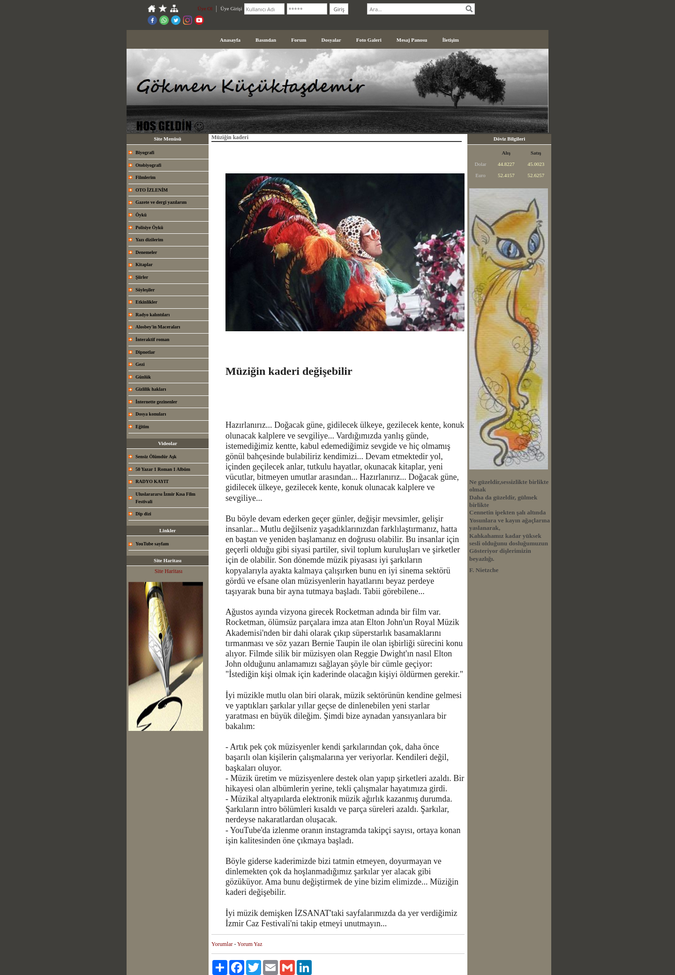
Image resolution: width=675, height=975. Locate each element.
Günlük (143, 377)
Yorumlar (221, 944)
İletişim (450, 40)
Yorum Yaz (249, 944)
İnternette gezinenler (156, 401)
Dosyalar (331, 40)
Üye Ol (204, 8)
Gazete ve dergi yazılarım (161, 202)
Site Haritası (169, 571)
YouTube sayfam (152, 543)
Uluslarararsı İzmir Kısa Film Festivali (165, 497)
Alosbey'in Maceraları (157, 326)
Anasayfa (230, 40)
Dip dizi (143, 513)
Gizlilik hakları (150, 389)
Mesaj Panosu (412, 40)
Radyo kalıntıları (152, 314)
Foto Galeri (369, 40)
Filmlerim (145, 177)
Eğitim (142, 426)
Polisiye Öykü (149, 227)
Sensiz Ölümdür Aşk (156, 456)
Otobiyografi (148, 165)
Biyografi (144, 152)
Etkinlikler (146, 302)
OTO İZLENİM (151, 190)
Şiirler (141, 277)
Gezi (139, 364)
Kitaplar (144, 264)
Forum (298, 40)
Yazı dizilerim (149, 239)
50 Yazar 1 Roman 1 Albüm (162, 469)
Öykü (141, 214)
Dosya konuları (150, 414)
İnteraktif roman (152, 339)
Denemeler (146, 252)
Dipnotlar (145, 352)
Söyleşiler (145, 289)
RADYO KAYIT (152, 481)
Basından (265, 40)
